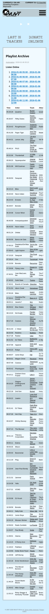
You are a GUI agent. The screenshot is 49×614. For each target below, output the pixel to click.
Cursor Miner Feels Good (32, 213)
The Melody (32, 443)
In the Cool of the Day (33, 582)
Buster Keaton (32, 112)
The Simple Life (32, 274)
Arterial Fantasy (33, 160)
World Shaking (33, 555)
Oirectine (33, 284)
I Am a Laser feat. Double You (34, 453)
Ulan (31, 336)
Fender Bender (32, 313)
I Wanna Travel (33, 547)
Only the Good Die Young (33, 561)
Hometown (34, 288)
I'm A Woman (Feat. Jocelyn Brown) (33, 321)
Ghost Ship (32, 206)
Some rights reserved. (32, 609)
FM (31, 355)
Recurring (33, 263)
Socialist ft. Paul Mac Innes (34, 200)
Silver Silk (33, 511)
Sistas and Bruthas (34, 520)
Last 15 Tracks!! (14, 39)
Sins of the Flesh (34, 250)
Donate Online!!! (35, 39)
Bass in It (33, 298)
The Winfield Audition (33, 307)
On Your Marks (33, 507)
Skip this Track (33, 489)
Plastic (32, 551)
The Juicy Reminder (33, 429)
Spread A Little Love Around (34, 593)
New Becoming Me (33, 536)
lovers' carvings (33, 293)
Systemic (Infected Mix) (33, 127)
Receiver (33, 359)
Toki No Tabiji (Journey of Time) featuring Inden (33, 498)
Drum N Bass (33, 460)
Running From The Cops (33, 369)
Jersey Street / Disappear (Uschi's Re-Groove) (34, 383)
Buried (32, 391)
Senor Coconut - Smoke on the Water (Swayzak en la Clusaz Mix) (34, 178)
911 (31, 302)
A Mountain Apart (33, 568)
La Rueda (33, 525)
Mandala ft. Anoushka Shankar (33, 436)
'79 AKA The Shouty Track (33, 139)
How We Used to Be (33, 575)
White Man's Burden (32, 239)
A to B (32, 447)
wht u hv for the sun (34, 329)
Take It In (33, 414)
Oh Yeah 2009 (33, 483)
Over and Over (33, 345)
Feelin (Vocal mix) (32, 166)
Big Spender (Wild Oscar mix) (33, 421)
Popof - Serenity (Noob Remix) (33, 119)
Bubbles (33, 333)
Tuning (32, 280)
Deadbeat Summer (33, 194)
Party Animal (32, 477)
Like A (32, 375)
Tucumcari (34, 259)
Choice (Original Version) (33, 232)
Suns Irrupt (32, 227)
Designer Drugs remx (33, 221)
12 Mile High (32, 155)
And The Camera (33, 133)
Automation (10, 62)
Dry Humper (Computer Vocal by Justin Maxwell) (34, 468)
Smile (32, 530)
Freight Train (32, 588)
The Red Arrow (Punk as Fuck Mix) (33, 148)
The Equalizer (33, 515)
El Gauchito (41, 3)
